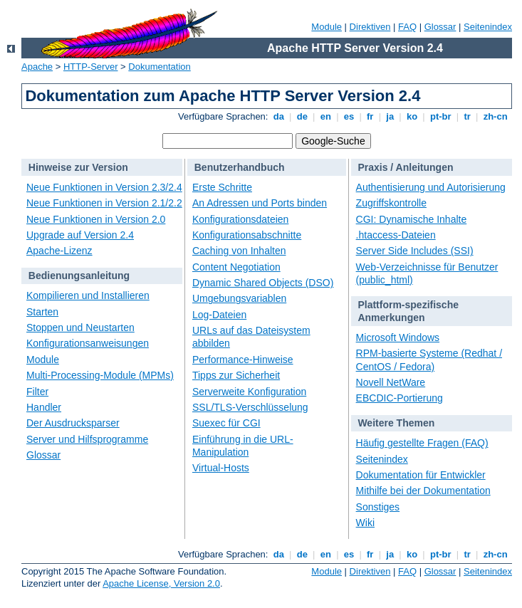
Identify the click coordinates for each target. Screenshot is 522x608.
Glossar (440, 26)
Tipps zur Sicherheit (236, 375)
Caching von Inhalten (239, 250)
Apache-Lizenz (59, 250)
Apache (37, 66)
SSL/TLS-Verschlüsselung (250, 407)
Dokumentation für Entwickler (421, 475)
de (302, 116)
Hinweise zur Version (78, 167)
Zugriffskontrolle (391, 203)
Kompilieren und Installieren (88, 295)
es (349, 116)
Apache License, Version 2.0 (161, 583)
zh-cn (495, 116)
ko (411, 116)
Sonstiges (378, 507)
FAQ (407, 26)
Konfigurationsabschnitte (246, 235)
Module (326, 26)
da (278, 116)
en (325, 116)
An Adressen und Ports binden (259, 203)
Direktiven (370, 26)
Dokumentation (159, 66)
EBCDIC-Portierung (399, 398)
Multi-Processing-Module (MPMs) (100, 375)
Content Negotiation (236, 267)
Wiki (365, 522)
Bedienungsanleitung (79, 275)
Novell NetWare (391, 382)
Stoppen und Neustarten (80, 327)
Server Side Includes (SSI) (415, 250)
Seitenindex (488, 26)
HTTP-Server (90, 66)
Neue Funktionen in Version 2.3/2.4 (104, 187)
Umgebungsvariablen (239, 298)
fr (370, 116)
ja (390, 116)
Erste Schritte (222, 187)
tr (467, 116)
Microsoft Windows (397, 337)
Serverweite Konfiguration (249, 391)
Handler (43, 407)
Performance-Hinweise (242, 359)
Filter (37, 391)
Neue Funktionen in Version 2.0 (95, 219)
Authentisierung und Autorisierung (431, 187)
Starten (42, 312)
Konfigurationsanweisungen (87, 343)
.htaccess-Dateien (396, 235)
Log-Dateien (219, 314)
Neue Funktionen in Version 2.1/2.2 (104, 203)
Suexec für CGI (226, 423)
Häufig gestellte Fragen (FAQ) (422, 443)
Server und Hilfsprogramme (87, 439)
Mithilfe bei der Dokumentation (423, 490)
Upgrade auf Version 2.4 (80, 235)
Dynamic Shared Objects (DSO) (262, 282)
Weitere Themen (395, 423)
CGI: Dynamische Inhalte (411, 219)
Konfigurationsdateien (240, 219)
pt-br (440, 116)
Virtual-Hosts (220, 467)
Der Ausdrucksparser (73, 423)
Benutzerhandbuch (239, 167)
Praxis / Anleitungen (405, 167)
